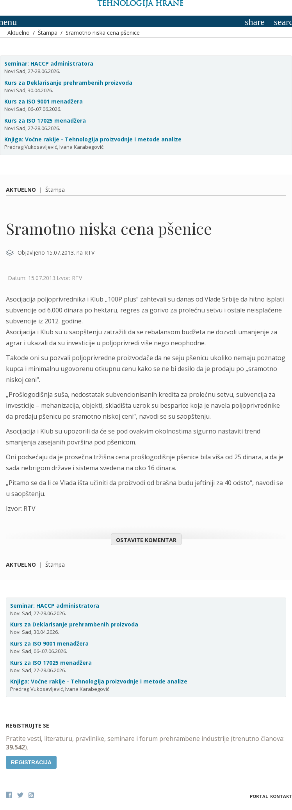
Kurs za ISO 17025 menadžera (45, 120)
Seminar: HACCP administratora (48, 63)
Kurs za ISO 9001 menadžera (43, 101)
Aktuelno (18, 32)
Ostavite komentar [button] (146, 540)
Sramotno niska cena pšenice (103, 32)
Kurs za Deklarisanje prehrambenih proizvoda (68, 82)
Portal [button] (259, 796)
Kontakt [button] (281, 796)
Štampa (47, 32)
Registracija (31, 762)
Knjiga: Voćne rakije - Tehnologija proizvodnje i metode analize (93, 139)
